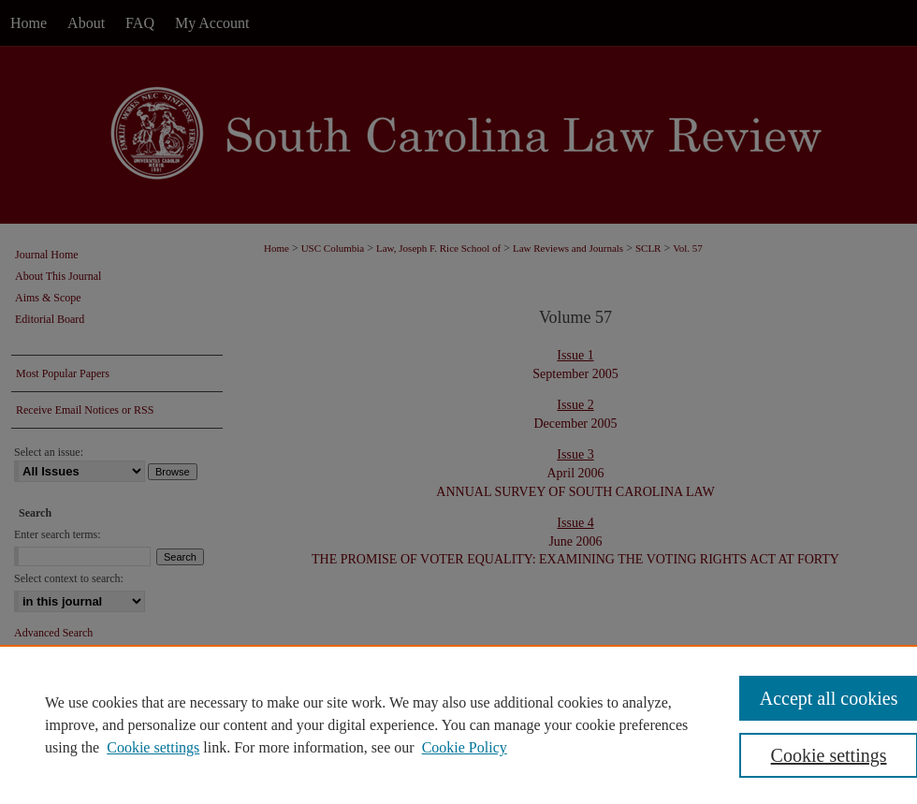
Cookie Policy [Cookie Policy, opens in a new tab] (464, 747)
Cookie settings (153, 747)
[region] (458, 724)
